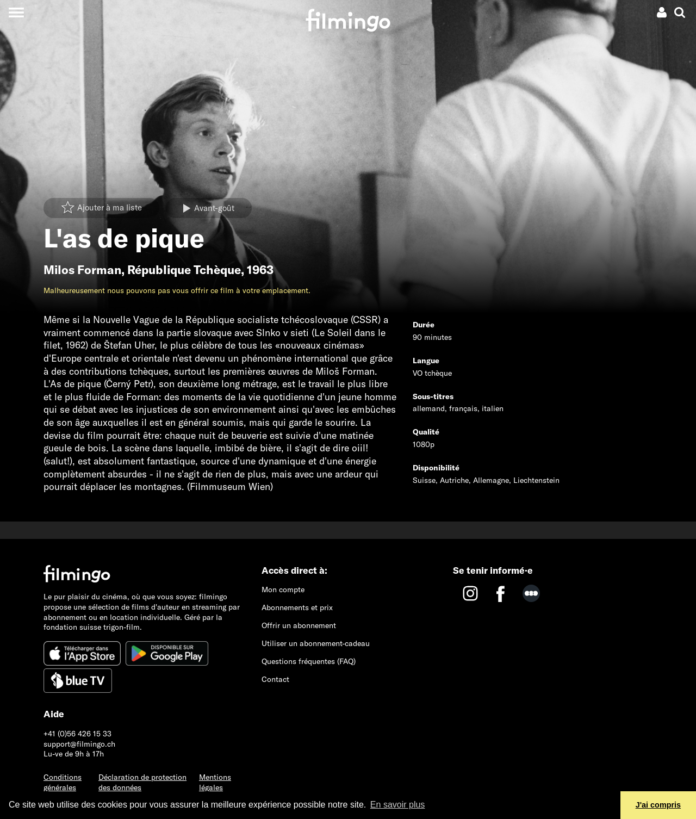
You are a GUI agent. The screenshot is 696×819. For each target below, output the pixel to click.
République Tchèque (184, 269)
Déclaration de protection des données (142, 782)
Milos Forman (82, 269)
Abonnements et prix (297, 607)
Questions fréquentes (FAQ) (309, 661)
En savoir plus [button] (397, 804)
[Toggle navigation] (16, 12)
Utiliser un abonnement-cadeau (316, 643)
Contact (275, 679)
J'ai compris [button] (658, 805)
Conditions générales (63, 782)
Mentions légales (215, 782)
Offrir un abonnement (299, 625)
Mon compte (283, 589)
